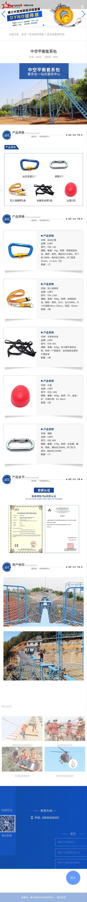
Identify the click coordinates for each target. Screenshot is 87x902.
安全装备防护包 (55, 34)
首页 (23, 34)
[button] (43, 25)
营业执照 (61, 897)
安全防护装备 (36, 34)
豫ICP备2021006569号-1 (42, 897)
